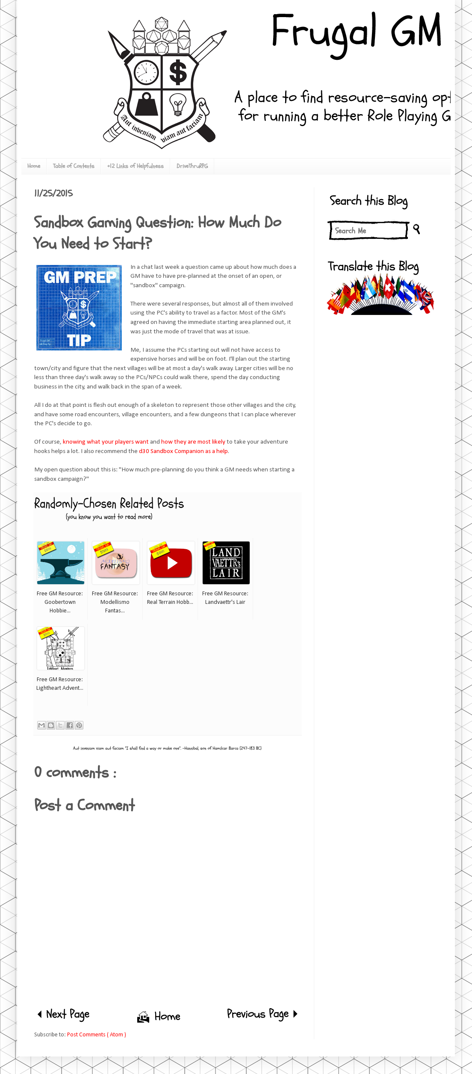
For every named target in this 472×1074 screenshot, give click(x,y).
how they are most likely (192, 441)
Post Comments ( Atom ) (96, 1035)
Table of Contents (73, 166)
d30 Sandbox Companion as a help (183, 451)
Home (33, 166)
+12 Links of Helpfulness (135, 166)
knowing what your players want (106, 441)
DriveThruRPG (192, 166)
